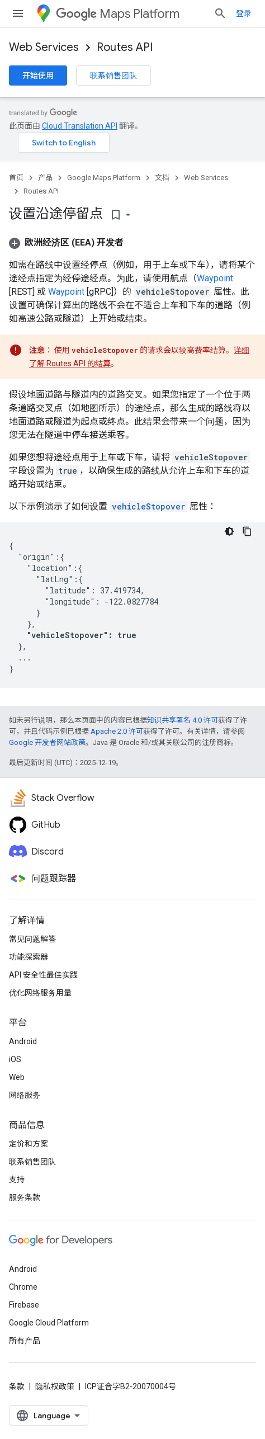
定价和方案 (28, 1143)
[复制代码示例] (247, 531)
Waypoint (215, 278)
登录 (244, 13)
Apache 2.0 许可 (117, 731)
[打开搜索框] (220, 13)
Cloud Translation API (79, 125)
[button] (66, 242)
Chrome (23, 1286)
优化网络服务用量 (40, 992)
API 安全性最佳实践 (43, 974)
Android (23, 1041)
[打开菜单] (18, 13)
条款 (17, 1386)
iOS (15, 1059)
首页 (16, 177)
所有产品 (24, 1340)
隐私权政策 (54, 1386)
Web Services (44, 47)
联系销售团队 (113, 75)
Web (17, 1077)
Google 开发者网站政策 (47, 742)
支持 (17, 1179)
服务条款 (24, 1197)
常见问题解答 (32, 939)
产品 (45, 177)
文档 (162, 177)
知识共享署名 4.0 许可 (182, 720)
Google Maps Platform (103, 177)
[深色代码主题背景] (229, 531)
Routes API (125, 47)
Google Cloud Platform (49, 1322)
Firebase (24, 1304)
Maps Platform (117, 13)
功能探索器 (28, 956)
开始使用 (38, 75)
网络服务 (24, 1095)
